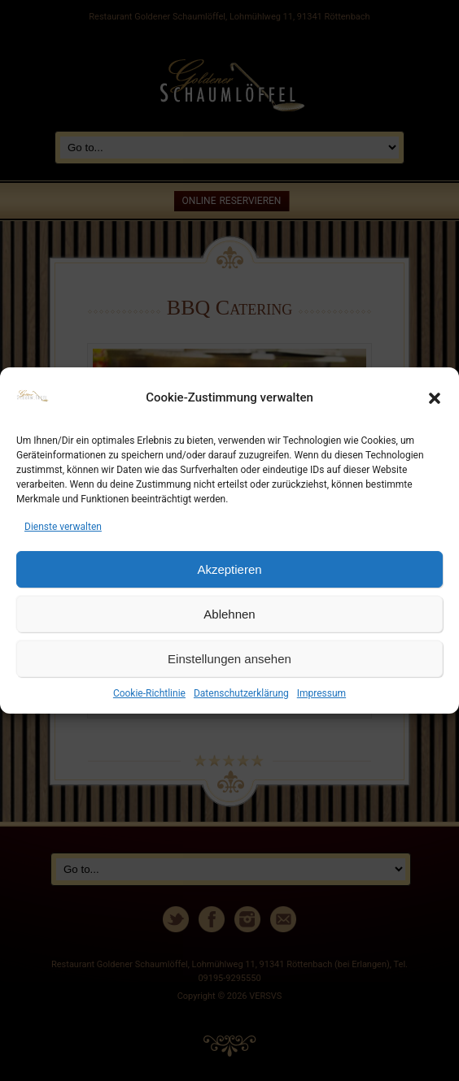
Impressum (321, 693)
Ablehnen (229, 614)
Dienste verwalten (63, 526)
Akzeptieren (229, 569)
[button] (434, 398)
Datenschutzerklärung (241, 693)
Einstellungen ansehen (229, 659)
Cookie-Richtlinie (149, 693)
